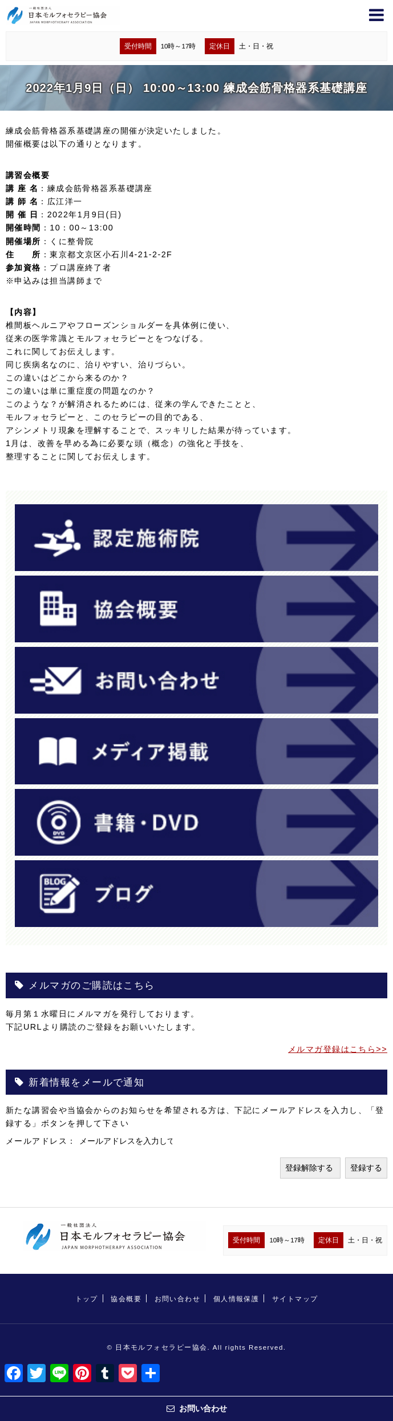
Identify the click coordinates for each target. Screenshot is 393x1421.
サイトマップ (295, 1299)
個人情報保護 (236, 1299)
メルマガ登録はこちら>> (337, 1049)
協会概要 (126, 1299)
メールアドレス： (42, 1140)
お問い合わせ (178, 1299)
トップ (86, 1299)
